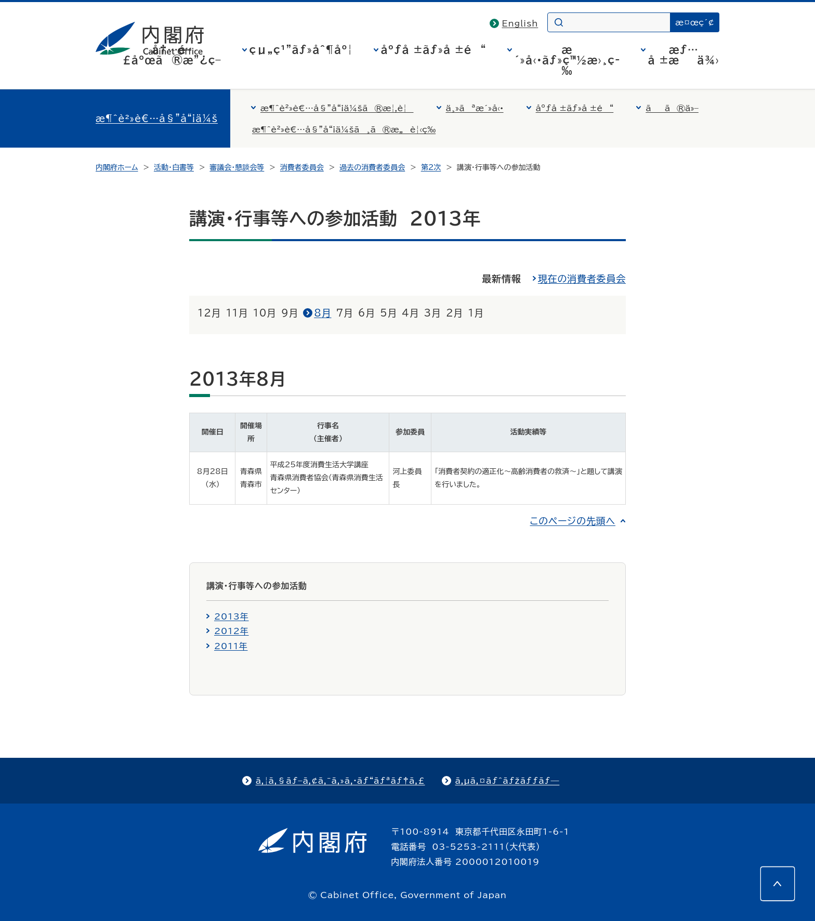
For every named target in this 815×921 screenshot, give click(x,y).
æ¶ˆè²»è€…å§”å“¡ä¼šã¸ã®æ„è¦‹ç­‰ (344, 129)
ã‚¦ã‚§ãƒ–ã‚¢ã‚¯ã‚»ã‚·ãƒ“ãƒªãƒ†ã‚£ (340, 781)
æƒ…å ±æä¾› (683, 54)
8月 (322, 313)
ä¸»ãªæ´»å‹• (475, 108)
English (520, 23)
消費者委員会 (302, 167)
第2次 (431, 167)
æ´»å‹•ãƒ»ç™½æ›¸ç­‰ (567, 59)
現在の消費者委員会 (582, 278)
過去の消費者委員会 (372, 167)
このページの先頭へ (572, 520)
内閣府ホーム (117, 167)
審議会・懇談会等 (236, 167)
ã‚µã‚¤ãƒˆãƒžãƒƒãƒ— (507, 781)
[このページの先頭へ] (777, 883)
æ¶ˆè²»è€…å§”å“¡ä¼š (157, 118)
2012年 (231, 631)
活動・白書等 (174, 167)
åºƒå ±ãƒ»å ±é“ (434, 49)
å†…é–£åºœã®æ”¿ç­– (172, 54)
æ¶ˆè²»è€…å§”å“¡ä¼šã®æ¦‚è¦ (337, 108)
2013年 (231, 616)
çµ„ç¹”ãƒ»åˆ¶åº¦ (301, 49)
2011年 (230, 646)
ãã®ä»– (672, 108)
